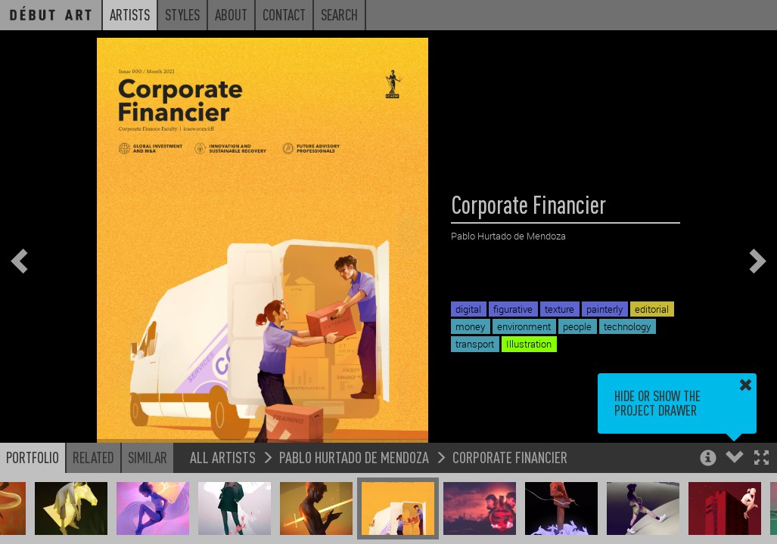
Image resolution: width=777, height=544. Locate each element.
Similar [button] (147, 458)
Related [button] (93, 458)
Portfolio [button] (32, 458)
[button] (761, 460)
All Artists (223, 457)
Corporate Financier (509, 457)
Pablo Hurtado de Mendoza (354, 457)
